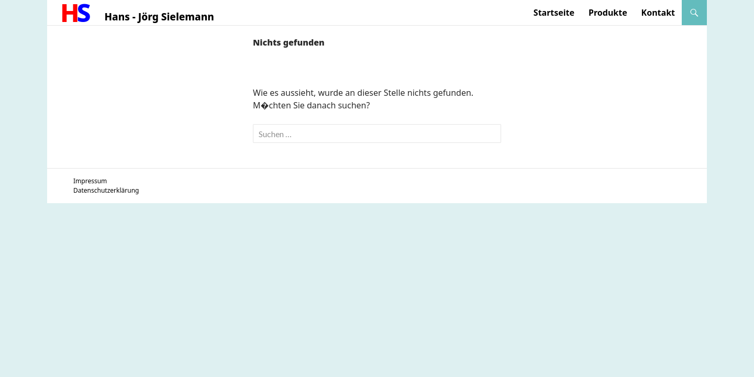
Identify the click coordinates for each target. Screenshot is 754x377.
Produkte (608, 12)
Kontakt (658, 12)
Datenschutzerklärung (106, 190)
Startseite (554, 12)
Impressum (90, 180)
